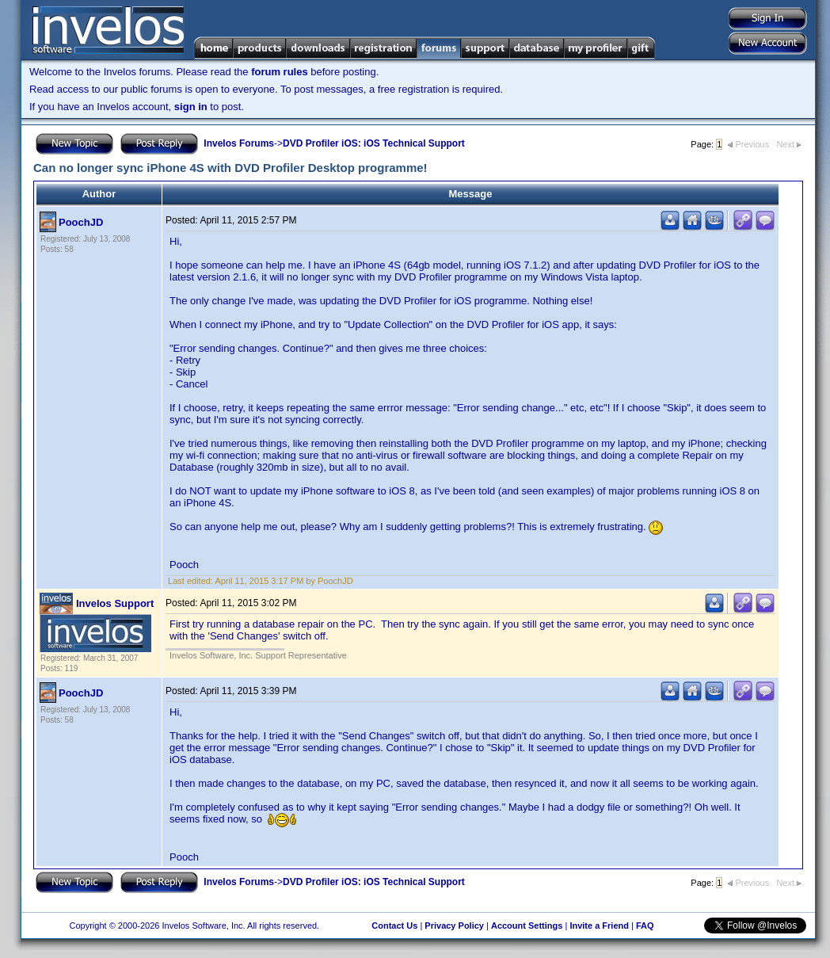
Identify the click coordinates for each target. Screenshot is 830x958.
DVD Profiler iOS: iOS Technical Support (374, 143)
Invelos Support (115, 603)
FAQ (645, 925)
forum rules (279, 72)
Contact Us (394, 925)
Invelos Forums (239, 143)
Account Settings (526, 925)
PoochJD (81, 222)
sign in (191, 107)
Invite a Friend (599, 925)
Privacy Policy (454, 925)
